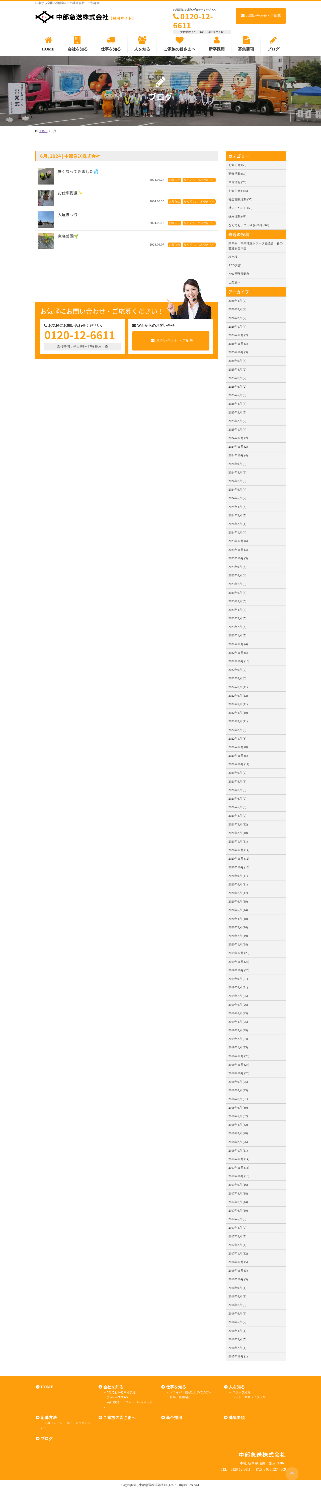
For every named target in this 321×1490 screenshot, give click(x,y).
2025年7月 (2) (237, 378)
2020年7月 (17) (238, 893)
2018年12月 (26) (238, 1056)
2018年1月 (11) (238, 1150)
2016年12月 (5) (238, 1262)
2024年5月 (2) (237, 498)
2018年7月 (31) (238, 1099)
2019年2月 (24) (238, 1039)
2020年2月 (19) (238, 936)
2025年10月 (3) (238, 352)
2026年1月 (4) (237, 326)
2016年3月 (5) (237, 1339)
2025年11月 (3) (238, 343)
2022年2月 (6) (237, 730)
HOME (46, 1387)
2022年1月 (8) (237, 738)
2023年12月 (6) (238, 541)
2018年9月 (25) (238, 1082)
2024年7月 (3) (237, 481)
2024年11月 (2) (238, 446)
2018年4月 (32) (238, 1124)
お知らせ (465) (238, 191)
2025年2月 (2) (237, 421)
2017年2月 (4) (237, 1245)
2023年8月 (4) (237, 575)
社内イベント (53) (240, 208)
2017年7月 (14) (238, 1202)
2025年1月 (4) (237, 429)
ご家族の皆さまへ (119, 1417)
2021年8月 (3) (237, 781)
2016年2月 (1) (237, 1348)
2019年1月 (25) (238, 1047)
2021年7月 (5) (237, 790)
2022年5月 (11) (238, 704)
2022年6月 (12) (238, 695)
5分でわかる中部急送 (120, 1392)
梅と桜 (232, 257)
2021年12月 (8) (238, 747)
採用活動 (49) (237, 216)
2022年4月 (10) (238, 712)
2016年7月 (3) (237, 1305)
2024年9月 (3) (237, 464)
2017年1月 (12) (238, 1253)
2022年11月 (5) (238, 652)
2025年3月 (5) (237, 412)
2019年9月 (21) (238, 979)
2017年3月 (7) (237, 1236)
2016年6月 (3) (237, 1313)
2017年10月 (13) (238, 1176)
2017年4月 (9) (237, 1227)
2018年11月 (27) (238, 1064)
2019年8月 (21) (238, 987)
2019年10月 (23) (238, 970)
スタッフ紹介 (240, 1392)
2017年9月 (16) (238, 1184)
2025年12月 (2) (238, 335)
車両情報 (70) (237, 182)
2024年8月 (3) (237, 472)
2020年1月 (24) (238, 944)
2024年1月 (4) (237, 532)
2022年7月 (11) (238, 687)
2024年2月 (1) (237, 524)
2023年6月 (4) (237, 592)
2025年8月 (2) (237, 369)
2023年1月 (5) (237, 635)
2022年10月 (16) (238, 661)
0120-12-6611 (193, 21)
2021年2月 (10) (238, 833)
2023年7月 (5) (237, 584)
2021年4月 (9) (237, 815)
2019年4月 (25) (238, 1022)
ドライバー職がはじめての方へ (190, 1392)
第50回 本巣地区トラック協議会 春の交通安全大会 (255, 246)
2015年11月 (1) (238, 1356)
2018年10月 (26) (238, 1073)
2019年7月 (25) (238, 996)
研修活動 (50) (237, 173)
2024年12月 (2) (238, 438)
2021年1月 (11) (238, 841)
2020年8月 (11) (238, 884)
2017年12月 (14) (238, 1159)
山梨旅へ (234, 282)
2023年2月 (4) (237, 627)
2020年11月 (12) (238, 858)
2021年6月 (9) (237, 798)
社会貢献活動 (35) (240, 199)
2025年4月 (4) (237, 403)
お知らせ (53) (237, 165)
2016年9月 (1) (237, 1288)
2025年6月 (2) (237, 386)
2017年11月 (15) (238, 1167)
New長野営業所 (238, 274)
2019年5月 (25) (238, 1013)
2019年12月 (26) (238, 953)
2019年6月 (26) (238, 1004)
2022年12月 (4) (238, 644)
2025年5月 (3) (237, 395)
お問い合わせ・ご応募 (261, 16)
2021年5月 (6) (237, 807)
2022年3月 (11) (238, 721)
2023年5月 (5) (237, 601)
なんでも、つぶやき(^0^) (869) (248, 225)
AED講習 (234, 265)
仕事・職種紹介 (179, 1397)
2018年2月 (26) (238, 1142)
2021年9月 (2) (237, 772)
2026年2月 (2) (237, 318)
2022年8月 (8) (237, 678)
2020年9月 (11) (238, 876)
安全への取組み (116, 1397)
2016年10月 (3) (238, 1279)
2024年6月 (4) (237, 489)
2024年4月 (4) (237, 507)
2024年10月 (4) (238, 455)
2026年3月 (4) (237, 309)
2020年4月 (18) (238, 919)
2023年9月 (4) (237, 567)
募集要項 (236, 1417)
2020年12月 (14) (238, 850)
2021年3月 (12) (238, 824)
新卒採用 (173, 1417)
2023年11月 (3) (238, 550)
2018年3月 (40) (238, 1133)
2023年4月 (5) (237, 610)
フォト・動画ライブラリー (249, 1397)
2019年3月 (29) (238, 1030)
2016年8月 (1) (237, 1296)
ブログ (46, 1439)
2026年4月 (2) (237, 301)
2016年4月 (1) (237, 1331)
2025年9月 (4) (237, 361)
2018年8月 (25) (238, 1090)
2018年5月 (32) (238, 1116)
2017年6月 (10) (238, 1210)
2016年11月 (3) (238, 1270)
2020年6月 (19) (238, 901)
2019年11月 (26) (238, 962)
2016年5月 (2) (237, 1322)
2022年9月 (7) (237, 670)
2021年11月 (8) (238, 755)
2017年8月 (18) (238, 1193)
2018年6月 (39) (238, 1107)
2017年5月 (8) (237, 1219)
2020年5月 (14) (238, 910)
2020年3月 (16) (238, 927)
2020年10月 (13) (238, 867)
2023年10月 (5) (238, 558)
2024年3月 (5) (237, 515)
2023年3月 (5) (237, 618)
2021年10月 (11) (238, 764)
